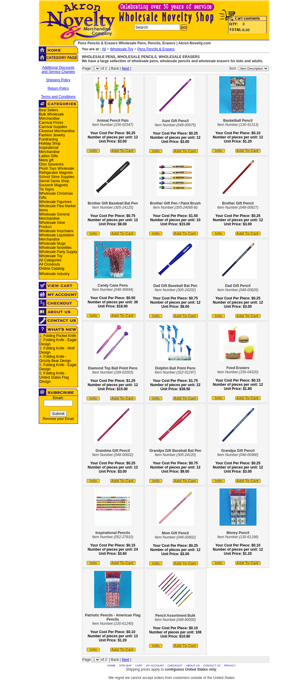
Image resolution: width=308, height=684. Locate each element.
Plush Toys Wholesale (56, 168)
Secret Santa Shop (54, 181)
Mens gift (46, 160)
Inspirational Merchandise (49, 150)
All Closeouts (49, 264)
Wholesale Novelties (55, 248)
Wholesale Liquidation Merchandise (56, 237)
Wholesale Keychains (56, 231)
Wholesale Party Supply (58, 252)
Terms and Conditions (58, 97)
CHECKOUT (175, 665)
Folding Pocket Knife (59, 336)
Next (125, 68)
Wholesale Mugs (52, 243)
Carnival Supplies (53, 127)
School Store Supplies (56, 177)
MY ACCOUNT (155, 665)
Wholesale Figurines (55, 202)
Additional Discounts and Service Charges (58, 69)
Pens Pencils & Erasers (156, 49)
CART (138, 665)
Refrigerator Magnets (56, 173)
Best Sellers (48, 110)
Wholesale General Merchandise (54, 216)
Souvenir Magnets (53, 185)
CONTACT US (211, 665)
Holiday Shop (49, 143)
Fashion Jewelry (52, 135)
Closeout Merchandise (57, 131)
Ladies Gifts (48, 156)
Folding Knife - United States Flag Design (54, 377)
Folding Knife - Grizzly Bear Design (55, 359)
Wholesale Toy (51, 256)
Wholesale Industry (54, 274)
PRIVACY (230, 665)
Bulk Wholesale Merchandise (51, 116)
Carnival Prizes (51, 123)
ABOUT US (193, 665)
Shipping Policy (58, 80)
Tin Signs (46, 189)
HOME (112, 665)
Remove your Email (58, 419)
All (104, 49)
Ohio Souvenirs (51, 164)
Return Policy (58, 88)
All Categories (50, 260)
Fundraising (48, 139)
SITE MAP (125, 665)
